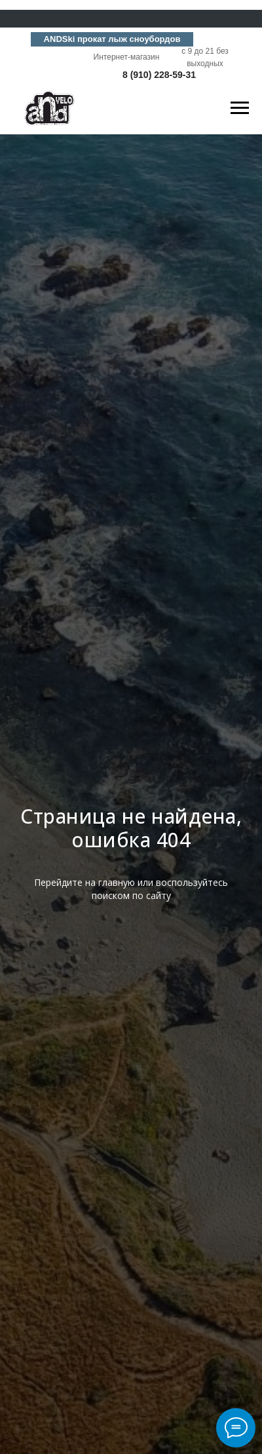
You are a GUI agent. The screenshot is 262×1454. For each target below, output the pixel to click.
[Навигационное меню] (240, 108)
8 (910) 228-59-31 (159, 74)
